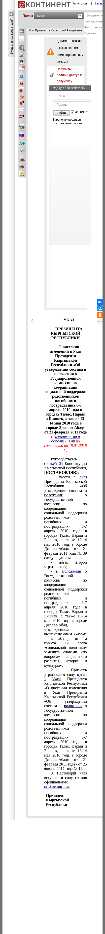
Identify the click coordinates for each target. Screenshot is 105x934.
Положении (71, 571)
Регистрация (80, 3)
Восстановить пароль (67, 123)
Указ (83, 477)
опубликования (57, 786)
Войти (61, 113)
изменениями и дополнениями (65, 438)
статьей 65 (53, 463)
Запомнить (82, 112)
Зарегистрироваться (67, 119)
